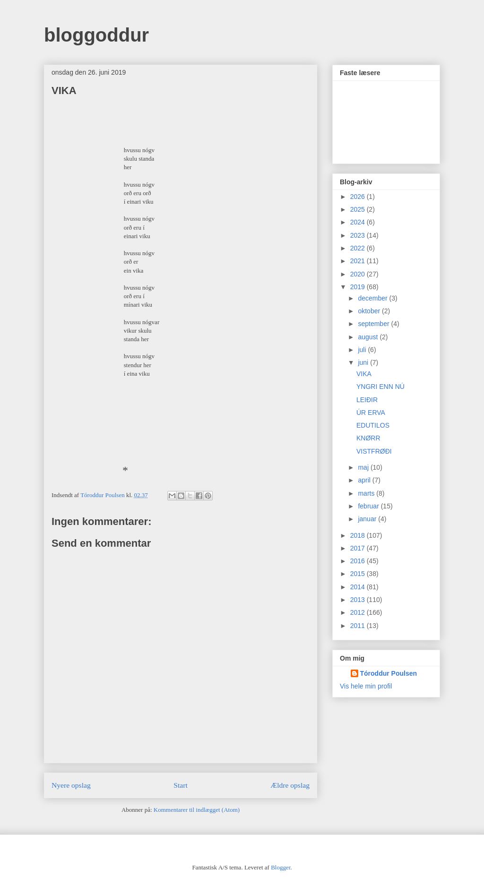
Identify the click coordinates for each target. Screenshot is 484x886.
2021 (358, 261)
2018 (358, 535)
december (373, 298)
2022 (358, 248)
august (369, 337)
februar (369, 506)
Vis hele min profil (366, 686)
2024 (358, 222)
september (374, 323)
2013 (358, 599)
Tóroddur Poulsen (388, 673)
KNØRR (368, 438)
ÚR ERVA (370, 412)
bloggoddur (96, 35)
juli (363, 349)
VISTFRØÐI (374, 451)
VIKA (364, 374)
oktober (370, 311)
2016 (358, 561)
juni (364, 362)
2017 (358, 548)
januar (368, 519)
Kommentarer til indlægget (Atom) (197, 809)
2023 (358, 235)
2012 (358, 612)
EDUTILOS (372, 425)
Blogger (280, 867)
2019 (358, 287)
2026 (358, 196)
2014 (358, 587)
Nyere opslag (71, 785)
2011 (358, 625)
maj (364, 467)
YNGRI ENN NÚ (380, 386)
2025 (358, 209)
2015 (358, 573)
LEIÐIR (367, 400)
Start (180, 785)
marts (367, 493)
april (365, 480)
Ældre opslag (290, 785)
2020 (358, 274)
